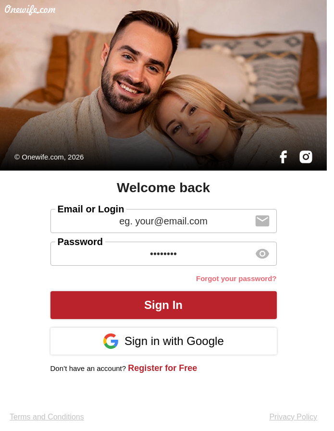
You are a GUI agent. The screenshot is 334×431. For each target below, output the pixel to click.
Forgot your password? (236, 278)
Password (80, 241)
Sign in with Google (163, 341)
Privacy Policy (293, 417)
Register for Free (162, 368)
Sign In (163, 304)
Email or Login (91, 209)
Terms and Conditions (47, 417)
